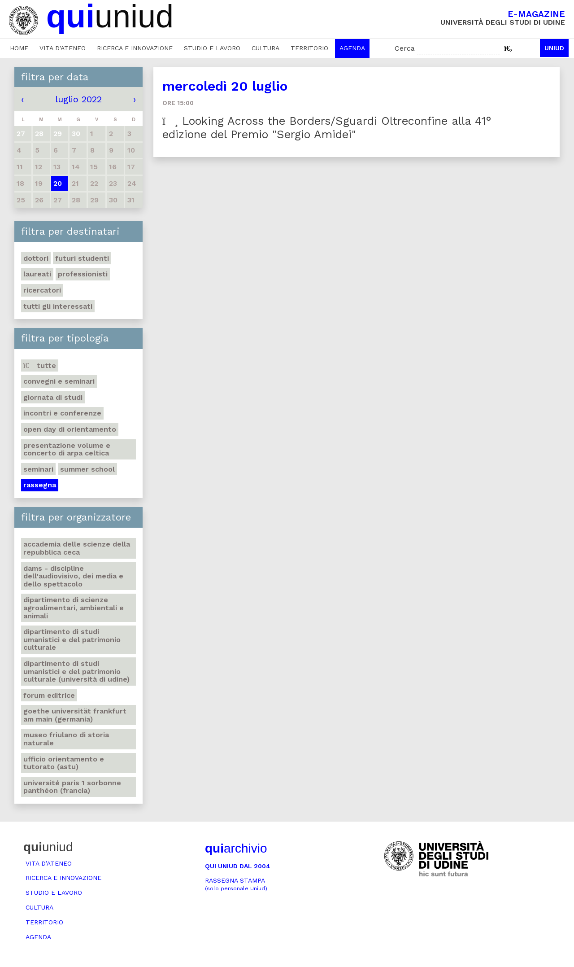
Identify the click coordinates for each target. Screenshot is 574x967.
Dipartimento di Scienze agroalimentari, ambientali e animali (73, 607)
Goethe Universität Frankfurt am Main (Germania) (74, 715)
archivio (236, 848)
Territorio (309, 48)
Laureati (37, 274)
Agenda (352, 48)
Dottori (35, 258)
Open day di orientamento (69, 429)
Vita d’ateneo (62, 48)
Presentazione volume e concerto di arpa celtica (66, 449)
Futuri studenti (82, 258)
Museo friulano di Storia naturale (66, 739)
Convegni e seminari (59, 381)
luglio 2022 (78, 99)
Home (19, 48)
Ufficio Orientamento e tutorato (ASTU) (63, 763)
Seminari (38, 469)
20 (57, 183)
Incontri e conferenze (62, 413)
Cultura (265, 48)
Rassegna (39, 485)
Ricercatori (42, 290)
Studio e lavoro (212, 48)
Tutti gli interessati (57, 306)
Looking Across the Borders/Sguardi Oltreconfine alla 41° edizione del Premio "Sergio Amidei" (326, 127)
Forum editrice (49, 695)
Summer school (87, 469)
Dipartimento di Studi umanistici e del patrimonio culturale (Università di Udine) (76, 671)
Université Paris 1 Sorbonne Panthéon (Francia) (72, 787)
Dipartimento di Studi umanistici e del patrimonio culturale (72, 639)
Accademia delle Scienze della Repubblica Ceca (76, 548)
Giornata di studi (53, 397)
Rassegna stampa (236, 884)
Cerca (405, 48)
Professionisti (83, 274)
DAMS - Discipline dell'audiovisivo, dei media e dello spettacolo (73, 576)
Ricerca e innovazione (135, 48)
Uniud (554, 48)
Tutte (39, 365)
